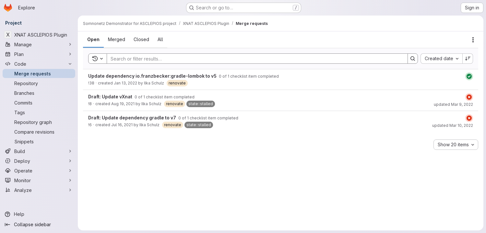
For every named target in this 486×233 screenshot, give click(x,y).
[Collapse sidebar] (39, 224)
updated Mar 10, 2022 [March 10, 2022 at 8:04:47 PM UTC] (452, 125)
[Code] (39, 63)
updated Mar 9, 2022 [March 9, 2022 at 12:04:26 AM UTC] (453, 104)
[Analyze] (39, 189)
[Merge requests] (39, 73)
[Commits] (39, 102)
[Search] (254, 58)
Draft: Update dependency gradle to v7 (132, 117)
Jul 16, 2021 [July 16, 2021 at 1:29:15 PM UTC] (122, 124)
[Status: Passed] (469, 76)
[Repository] (39, 83)
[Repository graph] (39, 122)
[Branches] (39, 92)
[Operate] (39, 170)
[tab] (93, 39)
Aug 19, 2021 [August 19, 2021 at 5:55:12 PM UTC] (123, 103)
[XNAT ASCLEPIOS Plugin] (39, 34)
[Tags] (39, 112)
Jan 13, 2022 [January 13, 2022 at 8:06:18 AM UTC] (125, 83)
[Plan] (39, 54)
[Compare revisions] (39, 131)
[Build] (39, 151)
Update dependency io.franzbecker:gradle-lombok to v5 (153, 76)
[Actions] (473, 40)
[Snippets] (39, 141)
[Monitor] (39, 180)
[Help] (39, 214)
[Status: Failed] (469, 97)
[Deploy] (39, 160)
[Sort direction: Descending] (468, 58)
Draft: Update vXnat (110, 96)
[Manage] (39, 44)
